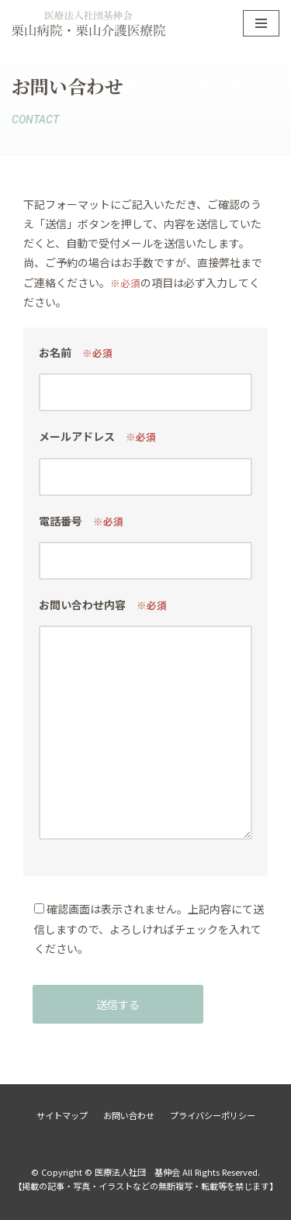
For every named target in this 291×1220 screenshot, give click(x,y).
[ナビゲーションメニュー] (261, 23)
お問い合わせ (128, 1115)
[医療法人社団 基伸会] (88, 23)
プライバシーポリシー (212, 1115)
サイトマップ (62, 1115)
